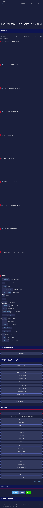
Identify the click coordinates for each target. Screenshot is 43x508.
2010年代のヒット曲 (21, 372)
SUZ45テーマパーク (8, 3)
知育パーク (21, 422)
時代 (3, 282)
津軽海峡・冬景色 (6, 311)
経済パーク (21, 474)
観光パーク (21, 445)
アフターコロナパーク (21, 477)
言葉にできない (6, 279)
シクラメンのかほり (7, 292)
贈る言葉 (4, 286)
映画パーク (21, 438)
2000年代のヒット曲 (21, 375)
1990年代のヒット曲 (21, 378)
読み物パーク (21, 461)
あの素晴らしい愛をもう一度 (8, 315)
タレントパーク (21, 454)
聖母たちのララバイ (7, 331)
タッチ (4, 337)
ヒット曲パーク (15, 3)
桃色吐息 (4, 318)
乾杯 (3, 295)
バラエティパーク (21, 451)
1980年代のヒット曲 (21, 381)
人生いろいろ (5, 340)
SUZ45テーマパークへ (21, 413)
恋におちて (5, 324)
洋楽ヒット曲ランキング (21, 401)
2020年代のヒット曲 (21, 368)
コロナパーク (21, 470)
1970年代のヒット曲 (21, 385)
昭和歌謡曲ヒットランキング (21, 398)
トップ (1, 3)
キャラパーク (21, 429)
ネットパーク (21, 419)
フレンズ (4, 321)
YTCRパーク (21, 432)
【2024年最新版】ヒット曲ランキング (21, 365)
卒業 (3, 334)
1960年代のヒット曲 (21, 388)
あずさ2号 (5, 308)
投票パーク (21, 425)
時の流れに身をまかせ (7, 327)
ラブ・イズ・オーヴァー (8, 289)
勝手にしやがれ (6, 305)
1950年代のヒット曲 (21, 391)
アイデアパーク (21, 458)
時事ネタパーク (21, 464)
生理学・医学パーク (21, 467)
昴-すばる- (5, 302)
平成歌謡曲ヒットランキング (21, 394)
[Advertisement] (21, 13)
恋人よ (4, 298)
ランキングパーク (21, 448)
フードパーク (21, 435)
